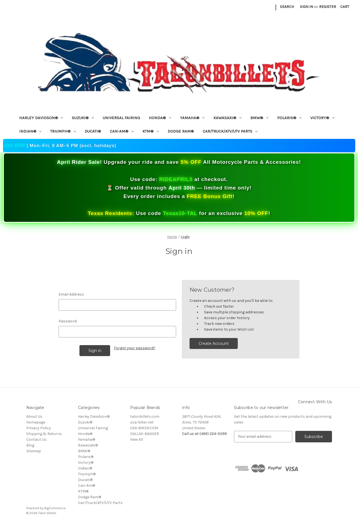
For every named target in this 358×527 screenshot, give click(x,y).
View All (136, 439)
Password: (68, 321)
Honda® (160, 117)
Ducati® (93, 131)
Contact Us (36, 439)
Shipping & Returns (44, 433)
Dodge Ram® (181, 131)
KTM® (150, 131)
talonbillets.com (144, 416)
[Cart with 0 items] (344, 6)
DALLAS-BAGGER (144, 433)
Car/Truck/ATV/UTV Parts (230, 131)
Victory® (322, 117)
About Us (34, 416)
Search (287, 6)
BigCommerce (55, 508)
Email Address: (72, 294)
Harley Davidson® (41, 117)
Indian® (30, 131)
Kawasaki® (227, 117)
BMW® (259, 117)
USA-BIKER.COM (144, 428)
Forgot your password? (134, 348)
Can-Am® (122, 131)
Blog (30, 445)
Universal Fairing (121, 117)
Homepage (35, 422)
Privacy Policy (38, 428)
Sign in (306, 6)
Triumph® (63, 131)
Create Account (214, 343)
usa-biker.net (142, 422)
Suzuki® (83, 117)
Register (327, 6)
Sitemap (33, 451)
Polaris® (289, 117)
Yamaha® (192, 117)
